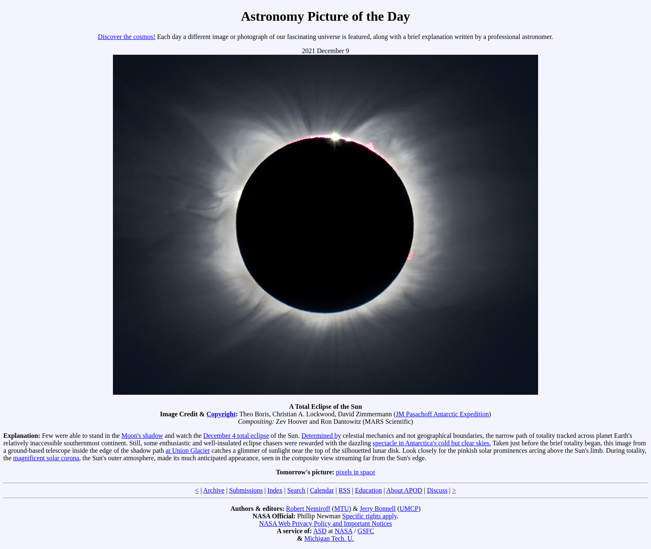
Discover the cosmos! (127, 36)
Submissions (246, 490)
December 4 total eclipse (236, 435)
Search (296, 490)
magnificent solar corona (46, 458)
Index (274, 490)
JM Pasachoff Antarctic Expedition (442, 414)
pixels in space (355, 472)
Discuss (437, 490)
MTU (341, 508)
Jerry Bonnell (378, 508)
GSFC (365, 530)
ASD (319, 530)
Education (368, 490)
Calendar (322, 490)
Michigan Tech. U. (329, 538)
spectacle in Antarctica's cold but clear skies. (432, 443)
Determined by (321, 435)
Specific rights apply (369, 516)
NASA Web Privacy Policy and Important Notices (325, 523)
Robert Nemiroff (308, 508)
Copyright (220, 414)
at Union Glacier (188, 450)
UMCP (408, 508)
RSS (344, 490)
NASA (343, 530)
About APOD (404, 490)
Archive (214, 490)
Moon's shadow (142, 435)
